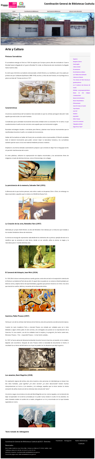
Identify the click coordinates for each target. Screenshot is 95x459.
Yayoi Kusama (76, 108)
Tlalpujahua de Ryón (78, 124)
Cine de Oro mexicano (78, 121)
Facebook (59, 441)
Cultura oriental (76, 67)
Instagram (67, 441)
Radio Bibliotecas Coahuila (81, 442)
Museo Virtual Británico (78, 100)
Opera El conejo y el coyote (79, 106)
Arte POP (75, 111)
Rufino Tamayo (76, 119)
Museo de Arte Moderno (78, 98)
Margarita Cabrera (77, 61)
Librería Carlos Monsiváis (75, 11)
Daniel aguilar (76, 64)
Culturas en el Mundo (78, 77)
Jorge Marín (75, 116)
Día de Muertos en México (79, 72)
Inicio (13, 11)
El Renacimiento (76, 103)
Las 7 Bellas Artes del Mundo (79, 74)
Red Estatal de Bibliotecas (53, 11)
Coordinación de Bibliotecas (31, 11)
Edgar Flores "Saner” (78, 126)
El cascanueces (76, 69)
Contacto (14, 14)
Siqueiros (75, 59)
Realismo (75, 113)
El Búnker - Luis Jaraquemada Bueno (81, 90)
